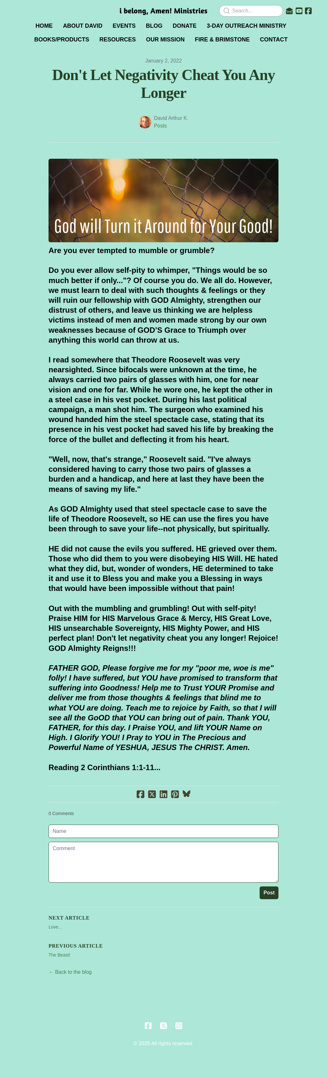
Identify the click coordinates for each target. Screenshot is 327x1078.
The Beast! (59, 955)
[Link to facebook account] (308, 11)
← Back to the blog (70, 972)
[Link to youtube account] (299, 11)
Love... (55, 926)
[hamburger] (20, 10)
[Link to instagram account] (179, 1026)
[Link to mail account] (289, 11)
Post (269, 892)
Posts (160, 125)
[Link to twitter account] (163, 1026)
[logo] (163, 11)
